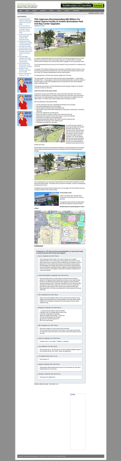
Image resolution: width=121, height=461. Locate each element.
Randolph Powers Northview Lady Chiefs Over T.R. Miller (25, 70)
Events (34, 10)
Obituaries (30, 13)
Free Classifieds (22, 13)
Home (20, 10)
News (27, 10)
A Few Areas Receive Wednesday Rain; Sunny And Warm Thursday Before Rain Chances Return (25, 29)
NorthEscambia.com (34, 456)
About (59, 10)
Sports (51, 10)
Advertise (76, 10)
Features (43, 10)
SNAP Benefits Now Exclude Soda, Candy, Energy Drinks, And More (25, 65)
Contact (66, 10)
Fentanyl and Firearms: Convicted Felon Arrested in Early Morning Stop (25, 43)
